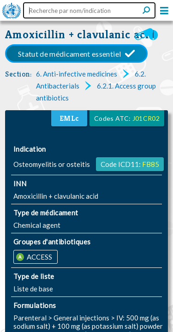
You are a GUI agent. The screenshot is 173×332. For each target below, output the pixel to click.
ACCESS (38, 257)
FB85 (150, 164)
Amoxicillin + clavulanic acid (80, 34)
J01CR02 (146, 118)
